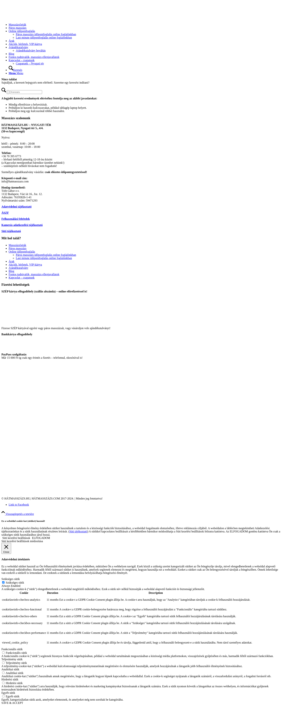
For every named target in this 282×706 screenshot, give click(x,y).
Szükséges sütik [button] (10, 579)
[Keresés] (15, 69)
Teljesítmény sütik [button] (12, 659)
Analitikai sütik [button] (10, 669)
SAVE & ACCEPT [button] (12, 702)
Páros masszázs (17, 248)
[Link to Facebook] (19, 504)
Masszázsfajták (17, 245)
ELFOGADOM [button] (41, 537)
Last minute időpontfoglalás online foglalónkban (44, 258)
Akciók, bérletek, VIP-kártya (25, 264)
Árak (11, 261)
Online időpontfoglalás (22, 251)
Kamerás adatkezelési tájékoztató (22, 225)
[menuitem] (145, 24)
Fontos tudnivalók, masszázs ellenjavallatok (34, 274)
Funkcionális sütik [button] (12, 649)
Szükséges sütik (15, 582)
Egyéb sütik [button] (8, 692)
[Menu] (16, 73)
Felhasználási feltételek (15, 218)
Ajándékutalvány (18, 267)
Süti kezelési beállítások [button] (16, 537)
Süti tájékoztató (11, 231)
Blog (11, 271)
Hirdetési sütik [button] (9, 679)
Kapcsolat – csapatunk (22, 277)
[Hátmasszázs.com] (28, 18)
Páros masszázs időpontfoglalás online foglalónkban (46, 254)
